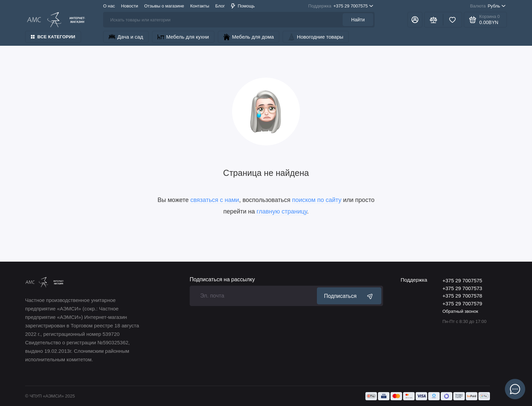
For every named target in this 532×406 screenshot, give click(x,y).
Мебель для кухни (183, 37)
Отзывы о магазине (164, 5)
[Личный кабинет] (414, 19)
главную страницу (281, 211)
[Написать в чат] (515, 389)
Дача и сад (126, 37)
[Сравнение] (433, 19)
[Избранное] (452, 19)
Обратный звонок (460, 311)
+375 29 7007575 (340, 6)
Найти (358, 19)
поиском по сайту (317, 200)
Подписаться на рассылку (222, 279)
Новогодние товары (315, 37)
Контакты (199, 5)
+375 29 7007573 (462, 288)
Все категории (53, 36)
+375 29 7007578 (462, 296)
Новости (129, 5)
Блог (220, 5)
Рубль (488, 6)
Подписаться (349, 296)
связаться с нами (214, 200)
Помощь (243, 5)
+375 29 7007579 (462, 303)
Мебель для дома (248, 37)
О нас (109, 5)
